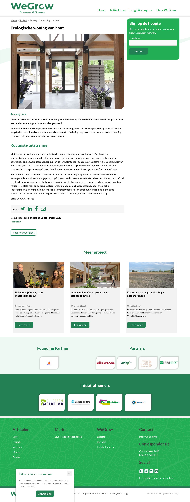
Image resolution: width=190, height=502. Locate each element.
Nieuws (16, 452)
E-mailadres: (135, 37)
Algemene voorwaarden (94, 493)
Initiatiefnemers (105, 446)
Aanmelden (45, 493)
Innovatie (17, 446)
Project (23, 20)
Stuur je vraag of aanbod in (68, 436)
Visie (15, 436)
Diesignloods (164, 493)
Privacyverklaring (119, 493)
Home (14, 20)
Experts (101, 436)
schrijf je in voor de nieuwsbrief (158, 478)
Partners (101, 441)
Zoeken (16, 457)
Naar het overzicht (23, 232)
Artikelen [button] (116, 10)
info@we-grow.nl (148, 436)
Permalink (16, 221)
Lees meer (24, 324)
